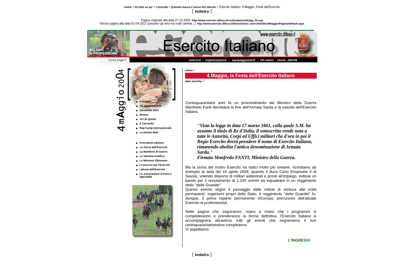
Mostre (144, 114)
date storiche (193, 81)
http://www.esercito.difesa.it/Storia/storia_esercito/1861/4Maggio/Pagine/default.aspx (250, 23)
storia (189, 70)
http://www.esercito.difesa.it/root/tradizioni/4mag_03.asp (227, 20)
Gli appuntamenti (150, 105)
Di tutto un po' (144, 7)
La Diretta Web (149, 132)
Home (128, 7)
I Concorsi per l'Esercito (155, 164)
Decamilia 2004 (149, 110)
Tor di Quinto (148, 119)
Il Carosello (147, 123)
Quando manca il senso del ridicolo (193, 7)
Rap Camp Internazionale (156, 128)
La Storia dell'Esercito (153, 147)
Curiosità (162, 7)
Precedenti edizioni (152, 142)
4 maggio (145, 101)
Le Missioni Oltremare (153, 160)
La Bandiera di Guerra (153, 151)
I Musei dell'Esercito (152, 169)
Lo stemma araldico (152, 156)
